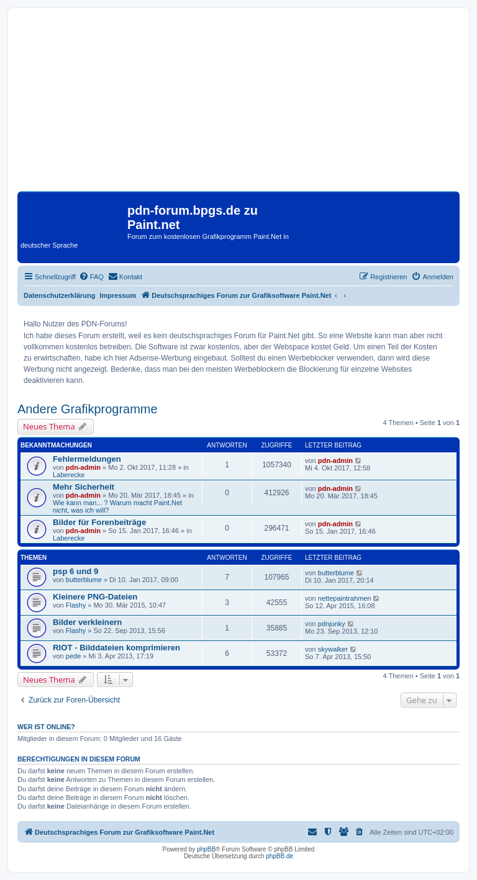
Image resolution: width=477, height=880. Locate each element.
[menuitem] (91, 276)
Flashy (76, 605)
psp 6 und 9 (75, 571)
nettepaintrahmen (344, 598)
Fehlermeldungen (87, 459)
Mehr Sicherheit (83, 487)
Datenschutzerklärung (60, 295)
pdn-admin (83, 467)
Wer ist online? (46, 726)
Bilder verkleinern (87, 622)
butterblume (84, 579)
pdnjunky (331, 623)
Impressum (118, 295)
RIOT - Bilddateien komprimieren (116, 647)
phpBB (206, 849)
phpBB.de (279, 856)
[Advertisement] (238, 104)
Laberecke (68, 474)
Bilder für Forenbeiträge (99, 522)
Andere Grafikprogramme (87, 409)
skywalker (333, 649)
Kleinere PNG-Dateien (95, 596)
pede (73, 656)
